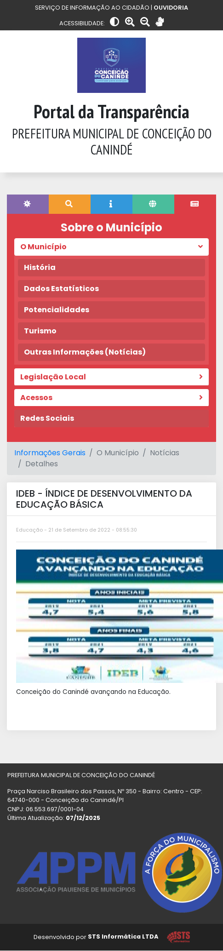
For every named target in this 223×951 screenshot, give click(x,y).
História (40, 267)
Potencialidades (56, 309)
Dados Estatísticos (61, 288)
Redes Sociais (47, 418)
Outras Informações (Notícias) (85, 352)
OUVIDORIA (171, 7)
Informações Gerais (50, 452)
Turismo (40, 331)
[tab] (28, 204)
